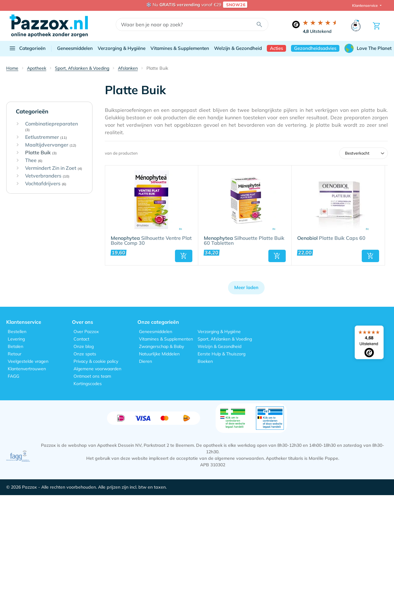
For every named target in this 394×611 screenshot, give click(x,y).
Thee (34, 160)
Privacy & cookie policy (96, 361)
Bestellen (17, 331)
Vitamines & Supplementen (179, 48)
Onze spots (85, 354)
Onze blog (84, 346)
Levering (16, 339)
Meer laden (246, 287)
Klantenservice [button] (365, 5)
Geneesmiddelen (75, 48)
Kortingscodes (88, 383)
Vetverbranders (47, 176)
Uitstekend (317, 31)
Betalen (15, 346)
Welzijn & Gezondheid (238, 48)
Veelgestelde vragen (28, 361)
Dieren (145, 361)
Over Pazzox (86, 331)
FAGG (13, 376)
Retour (14, 354)
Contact (81, 339)
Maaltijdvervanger (50, 145)
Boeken (205, 361)
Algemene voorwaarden (97, 368)
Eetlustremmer (46, 137)
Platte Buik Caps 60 (331, 238)
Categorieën (27, 48)
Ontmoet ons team (92, 376)
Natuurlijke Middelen (159, 354)
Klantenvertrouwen (27, 368)
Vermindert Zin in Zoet (53, 168)
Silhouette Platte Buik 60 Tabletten (244, 240)
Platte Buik (41, 153)
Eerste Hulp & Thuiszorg (221, 354)
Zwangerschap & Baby (161, 346)
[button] (183, 256)
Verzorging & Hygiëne (122, 48)
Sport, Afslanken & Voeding (225, 339)
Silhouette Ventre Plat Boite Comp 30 (151, 240)
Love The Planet (368, 48)
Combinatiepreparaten (51, 126)
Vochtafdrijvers (45, 184)
